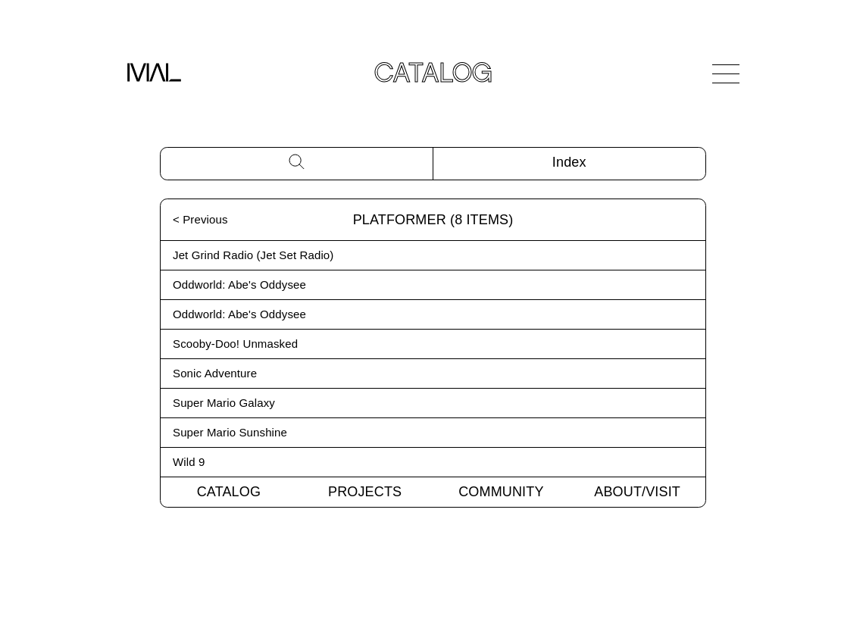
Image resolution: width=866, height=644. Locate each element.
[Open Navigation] (725, 73)
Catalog (229, 491)
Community (500, 491)
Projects (365, 491)
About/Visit (637, 491)
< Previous (200, 219)
